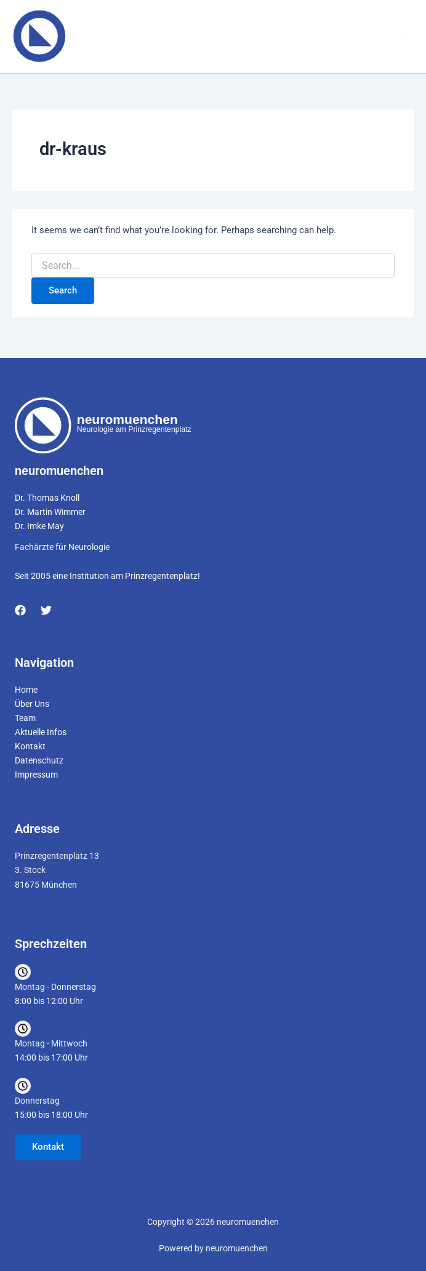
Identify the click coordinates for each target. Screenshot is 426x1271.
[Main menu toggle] (401, 39)
